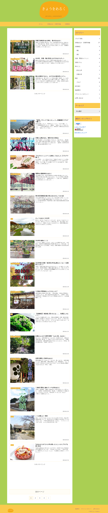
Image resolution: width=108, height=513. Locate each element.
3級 (88, 50)
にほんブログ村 (80, 127)
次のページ (39, 492)
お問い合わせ (87, 98)
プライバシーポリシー (87, 94)
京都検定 (87, 46)
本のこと (87, 66)
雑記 (87, 78)
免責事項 (87, 90)
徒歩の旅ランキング (81, 132)
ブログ (88, 82)
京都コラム (87, 62)
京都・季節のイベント (87, 58)
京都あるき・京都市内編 (87, 42)
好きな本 (88, 70)
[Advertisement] (39, 33)
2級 (88, 54)
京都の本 (88, 74)
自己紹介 (87, 86)
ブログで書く (87, 38)
